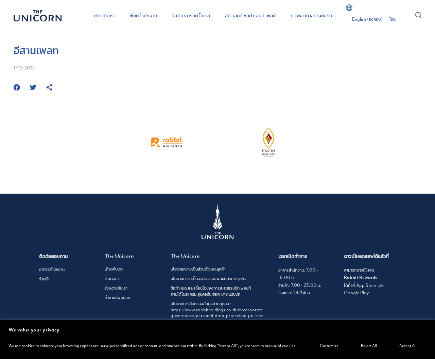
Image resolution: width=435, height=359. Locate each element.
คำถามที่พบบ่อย (117, 297)
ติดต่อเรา (112, 278)
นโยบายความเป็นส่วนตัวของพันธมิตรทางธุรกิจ (208, 278)
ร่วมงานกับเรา (116, 288)
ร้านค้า (44, 279)
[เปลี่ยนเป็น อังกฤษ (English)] (367, 19)
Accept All (408, 345)
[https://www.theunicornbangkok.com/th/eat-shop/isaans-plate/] (49, 88)
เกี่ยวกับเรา (105, 15)
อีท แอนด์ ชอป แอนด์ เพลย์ (250, 15)
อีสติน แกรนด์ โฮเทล (191, 15)
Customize (329, 345)
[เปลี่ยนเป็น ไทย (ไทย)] (392, 19)
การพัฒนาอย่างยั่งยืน (311, 15)
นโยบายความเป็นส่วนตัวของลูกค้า (198, 269)
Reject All (369, 345)
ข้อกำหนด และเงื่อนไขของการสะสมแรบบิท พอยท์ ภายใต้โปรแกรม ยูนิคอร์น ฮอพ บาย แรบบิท (211, 291)
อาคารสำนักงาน (52, 269)
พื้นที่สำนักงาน (143, 15)
